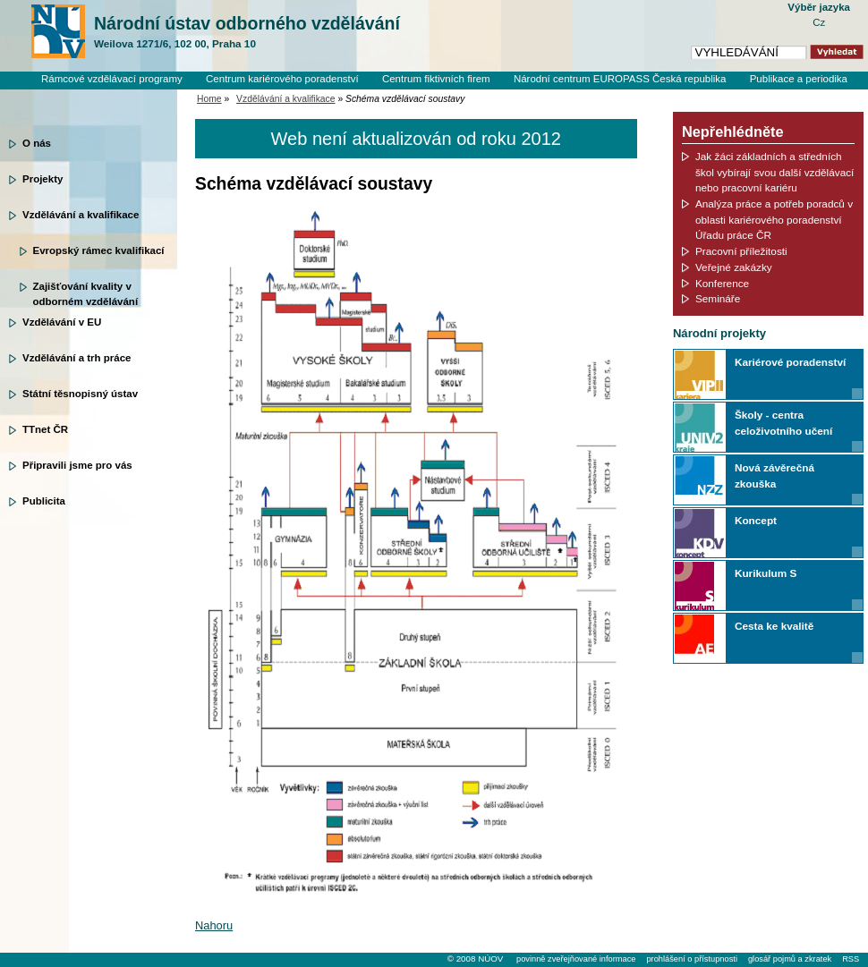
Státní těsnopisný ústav (80, 393)
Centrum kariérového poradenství (282, 78)
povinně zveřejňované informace (575, 958)
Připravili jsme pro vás (77, 465)
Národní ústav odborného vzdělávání (247, 32)
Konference (722, 283)
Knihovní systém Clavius (791, 94)
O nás (36, 143)
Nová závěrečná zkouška (774, 475)
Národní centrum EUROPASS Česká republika (620, 78)
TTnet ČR (45, 429)
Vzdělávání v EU (61, 322)
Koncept (756, 520)
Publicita (43, 501)
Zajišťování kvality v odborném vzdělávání (86, 292)
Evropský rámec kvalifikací (99, 250)
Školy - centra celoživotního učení (783, 423)
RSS (850, 958)
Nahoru (214, 925)
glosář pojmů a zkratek (789, 958)
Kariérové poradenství (790, 362)
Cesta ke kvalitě (774, 626)
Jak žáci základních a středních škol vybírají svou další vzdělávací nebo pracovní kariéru (774, 171)
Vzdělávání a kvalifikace (80, 214)
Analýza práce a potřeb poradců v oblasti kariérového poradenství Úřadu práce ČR (774, 219)
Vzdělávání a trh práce (76, 357)
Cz (819, 22)
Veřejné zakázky (733, 267)
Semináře (717, 298)
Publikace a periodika (798, 78)
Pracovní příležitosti (741, 251)
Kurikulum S (765, 573)
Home (209, 99)
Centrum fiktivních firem (436, 78)
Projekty (42, 179)
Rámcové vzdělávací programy (112, 78)
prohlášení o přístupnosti (691, 958)
